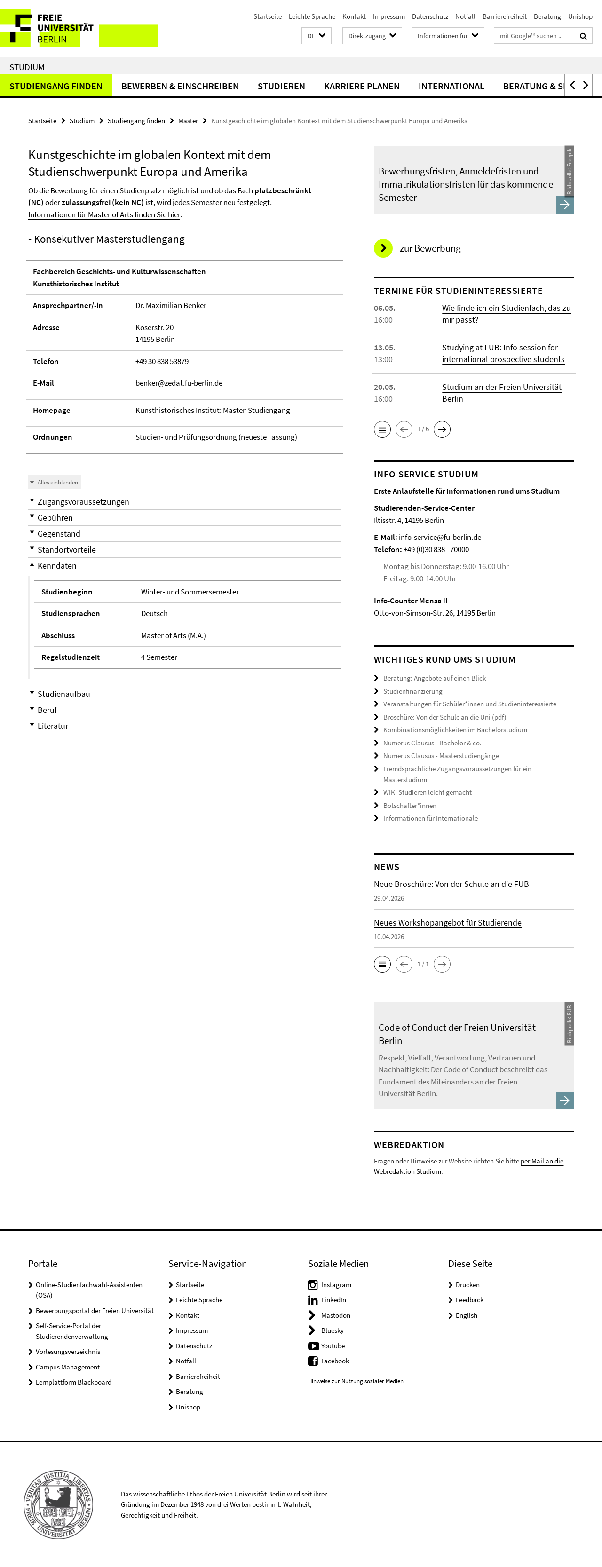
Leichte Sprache (312, 16)
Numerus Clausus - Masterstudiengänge (441, 755)
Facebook (335, 1360)
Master (188, 120)
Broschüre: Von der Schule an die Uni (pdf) (445, 716)
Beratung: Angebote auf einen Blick (434, 677)
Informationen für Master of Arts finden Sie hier (104, 214)
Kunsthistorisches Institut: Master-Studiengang (212, 410)
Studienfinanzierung (413, 691)
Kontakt (354, 16)
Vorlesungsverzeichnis (68, 1350)
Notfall (465, 16)
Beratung (547, 16)
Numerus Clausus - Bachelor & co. (432, 742)
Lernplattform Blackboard (73, 1381)
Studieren (281, 86)
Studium (27, 66)
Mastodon (335, 1314)
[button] (316, 36)
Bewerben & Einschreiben (180, 86)
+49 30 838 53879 (162, 361)
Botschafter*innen (409, 804)
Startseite (267, 16)
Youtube (333, 1345)
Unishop (580, 16)
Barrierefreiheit (505, 16)
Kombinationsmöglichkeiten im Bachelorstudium (455, 729)
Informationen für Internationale (430, 818)
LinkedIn (333, 1299)
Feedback (469, 1299)
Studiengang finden (56, 86)
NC (36, 202)
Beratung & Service (548, 86)
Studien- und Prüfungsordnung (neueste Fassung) (216, 437)
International (451, 86)
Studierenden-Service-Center (424, 508)
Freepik (569, 158)
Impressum (389, 16)
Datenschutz (430, 16)
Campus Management (68, 1366)
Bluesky (332, 1329)
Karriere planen (362, 86)
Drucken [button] (468, 1284)
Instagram (336, 1284)
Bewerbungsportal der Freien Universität (95, 1310)
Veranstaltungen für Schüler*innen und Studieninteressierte (469, 703)
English (466, 1314)
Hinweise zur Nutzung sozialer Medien (356, 1381)
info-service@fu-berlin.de (440, 537)
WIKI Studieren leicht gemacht (427, 792)
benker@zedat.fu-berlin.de (178, 383)
